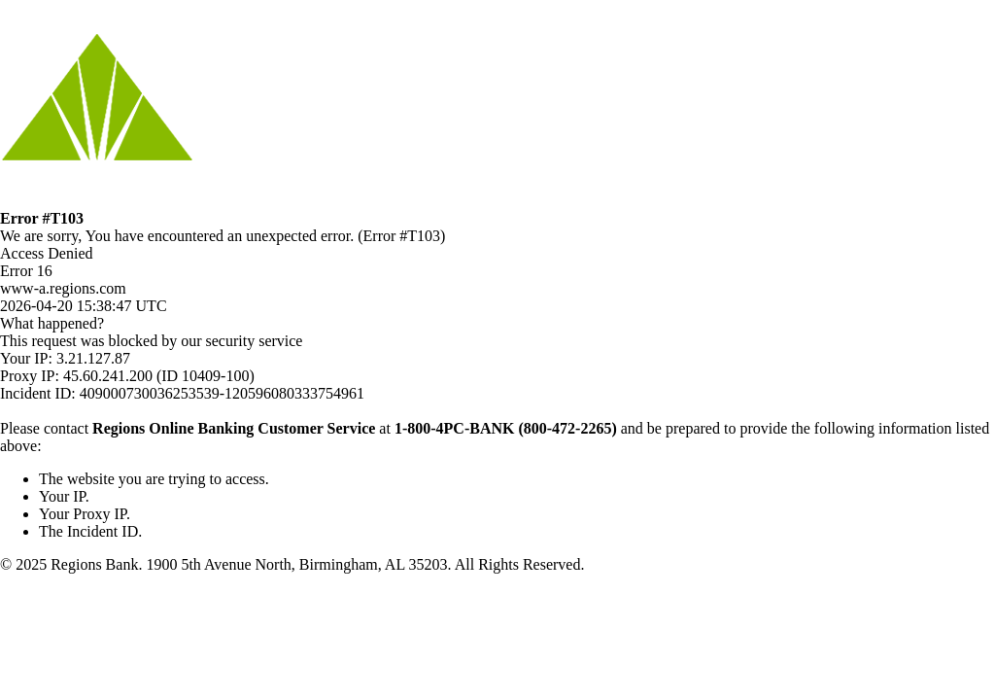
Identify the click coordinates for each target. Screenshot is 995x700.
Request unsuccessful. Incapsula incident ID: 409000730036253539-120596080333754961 (497, 350)
